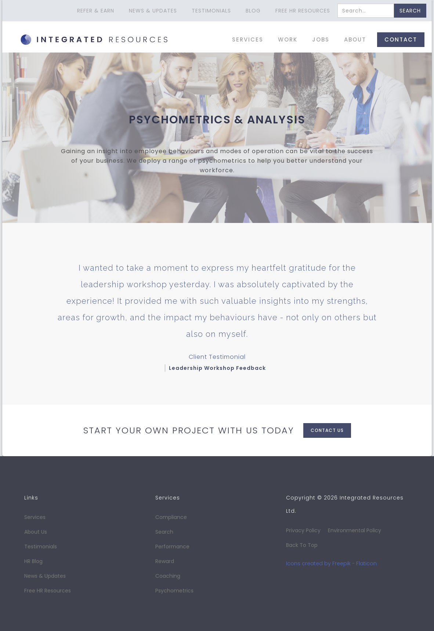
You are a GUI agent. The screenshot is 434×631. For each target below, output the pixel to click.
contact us (327, 430)
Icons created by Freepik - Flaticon (331, 563)
